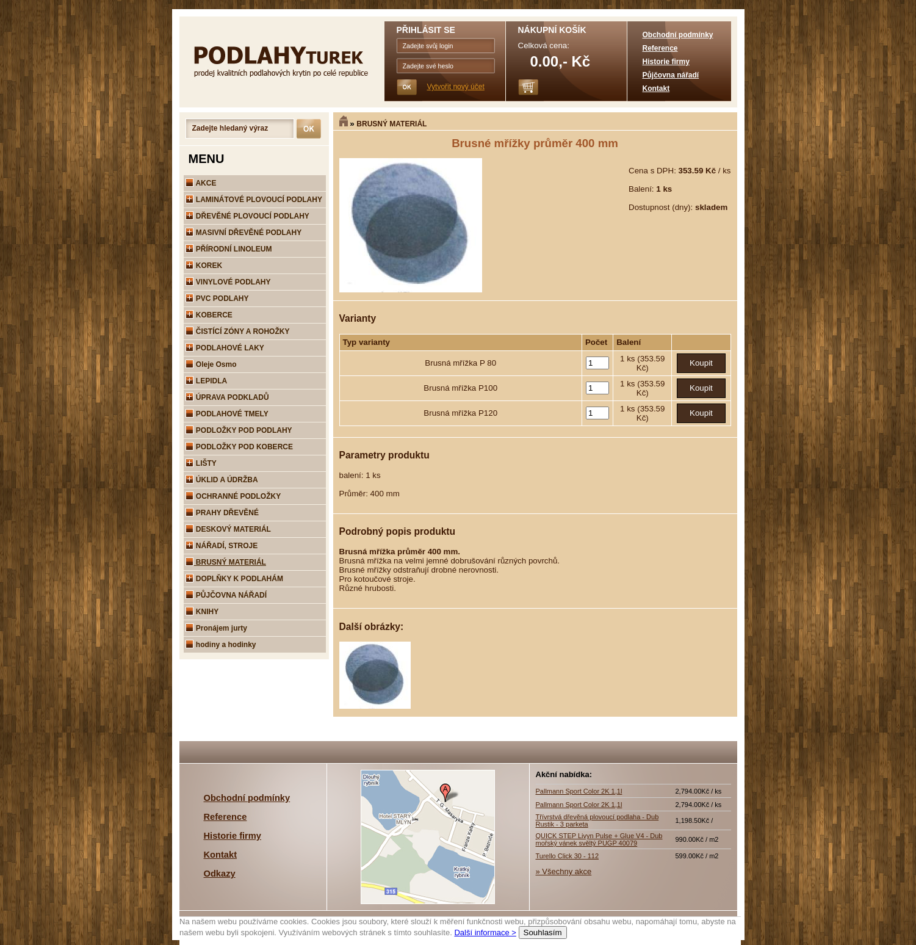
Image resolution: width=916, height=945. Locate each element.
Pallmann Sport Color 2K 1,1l (579, 791)
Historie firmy (666, 61)
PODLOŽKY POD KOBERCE (239, 447)
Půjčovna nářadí (671, 75)
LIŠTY (201, 463)
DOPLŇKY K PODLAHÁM (234, 578)
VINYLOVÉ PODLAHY (228, 282)
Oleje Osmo (211, 364)
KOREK (204, 265)
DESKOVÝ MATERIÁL (228, 529)
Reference (660, 48)
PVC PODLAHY (217, 298)
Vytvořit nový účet (456, 86)
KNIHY (202, 611)
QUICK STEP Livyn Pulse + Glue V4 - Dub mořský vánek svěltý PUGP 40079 (599, 839)
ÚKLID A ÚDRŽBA (222, 480)
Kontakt (656, 88)
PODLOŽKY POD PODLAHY (239, 430)
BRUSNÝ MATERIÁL (391, 124)
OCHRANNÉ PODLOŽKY (233, 496)
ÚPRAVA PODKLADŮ (227, 397)
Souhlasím (542, 932)
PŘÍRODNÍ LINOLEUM (229, 249)
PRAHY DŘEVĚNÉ (222, 513)
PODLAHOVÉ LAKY (225, 348)
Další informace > (485, 932)
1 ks (628, 358)
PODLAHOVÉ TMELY (227, 414)
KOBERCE (209, 315)
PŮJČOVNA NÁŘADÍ (226, 595)
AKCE (201, 183)
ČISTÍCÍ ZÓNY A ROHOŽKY (238, 331)
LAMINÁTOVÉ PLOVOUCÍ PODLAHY (254, 199)
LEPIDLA (207, 381)
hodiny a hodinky (221, 644)
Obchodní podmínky (678, 35)
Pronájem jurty (216, 628)
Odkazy (220, 873)
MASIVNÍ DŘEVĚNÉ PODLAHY (244, 232)
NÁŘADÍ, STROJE (222, 545)
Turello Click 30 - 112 (567, 856)
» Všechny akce (564, 871)
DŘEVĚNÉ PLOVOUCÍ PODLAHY (247, 216)
